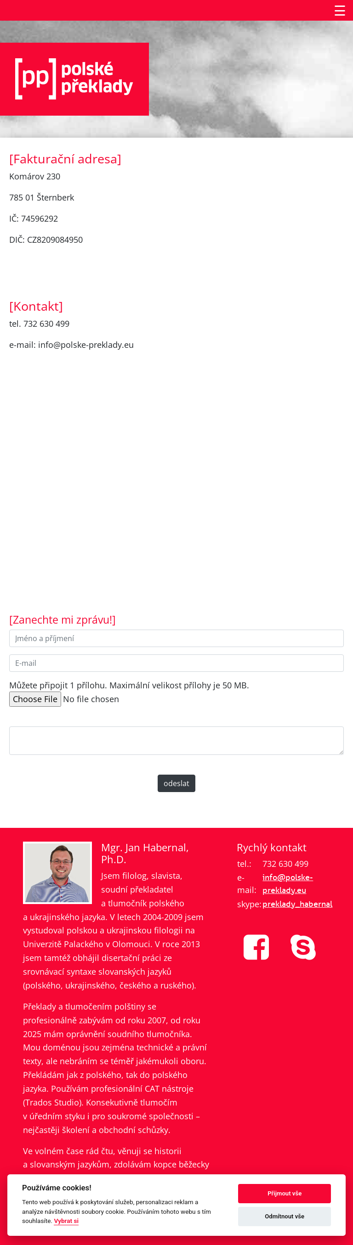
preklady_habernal (297, 904)
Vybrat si (66, 1220)
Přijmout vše (285, 1193)
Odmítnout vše (284, 1216)
